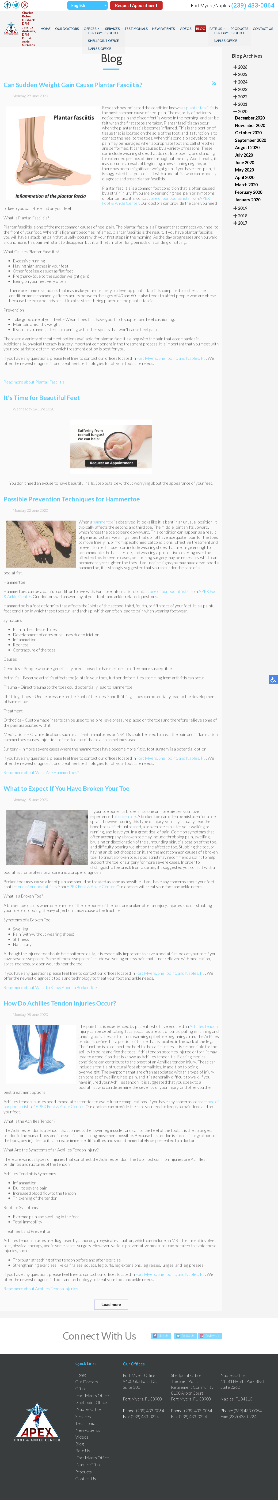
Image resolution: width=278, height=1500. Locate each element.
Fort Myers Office (92, 1381)
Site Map (229, 1488)
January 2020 (247, 185)
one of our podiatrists (170, 194)
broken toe (126, 813)
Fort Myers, (147, 354)
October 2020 (248, 119)
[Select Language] (87, 5)
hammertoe (103, 518)
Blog (208, 22)
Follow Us (187, 1322)
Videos (195, 22)
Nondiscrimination (251, 1488)
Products (242, 22)
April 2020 (244, 163)
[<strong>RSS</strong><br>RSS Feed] (214, 80)
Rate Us (221, 22)
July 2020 (244, 141)
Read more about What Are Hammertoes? (41, 769)
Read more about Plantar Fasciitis (34, 378)
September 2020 (250, 126)
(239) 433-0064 (252, 5)
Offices (109, 22)
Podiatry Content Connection (108, 1488)
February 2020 (248, 178)
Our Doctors (89, 22)
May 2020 (244, 156)
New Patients (176, 22)
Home (70, 22)
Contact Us (264, 22)
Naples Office (89, 1395)
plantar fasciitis (200, 104)
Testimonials (151, 22)
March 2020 (246, 171)
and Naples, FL (192, 354)
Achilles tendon (204, 1022)
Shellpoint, (168, 354)
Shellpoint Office (91, 1388)
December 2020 (250, 104)
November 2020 (250, 111)
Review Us (214, 1322)
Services (130, 22)
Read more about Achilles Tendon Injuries (41, 1285)
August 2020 (247, 133)
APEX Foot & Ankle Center (91, 883)
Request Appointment (136, 5)
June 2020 (244, 148)
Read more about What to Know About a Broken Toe (50, 984)
